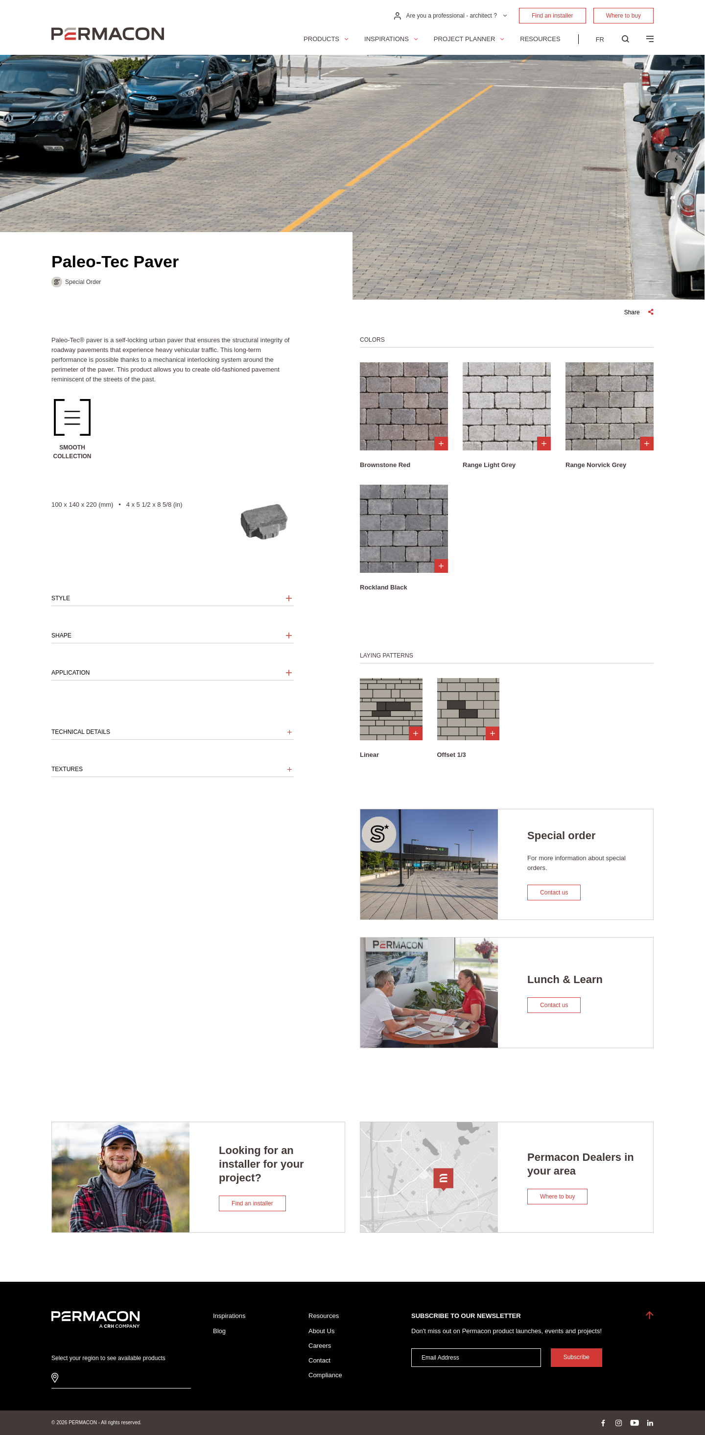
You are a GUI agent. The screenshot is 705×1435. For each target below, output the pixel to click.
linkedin (650, 1422)
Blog (219, 1331)
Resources (540, 39)
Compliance (325, 1375)
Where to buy (623, 15)
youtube (634, 1422)
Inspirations (386, 39)
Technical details (80, 732)
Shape (61, 635)
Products (321, 39)
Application (70, 672)
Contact (319, 1360)
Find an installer (552, 15)
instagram (618, 1422)
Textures (67, 769)
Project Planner (464, 39)
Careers (319, 1345)
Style (60, 598)
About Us (321, 1331)
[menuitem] (600, 39)
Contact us (554, 892)
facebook (603, 1422)
